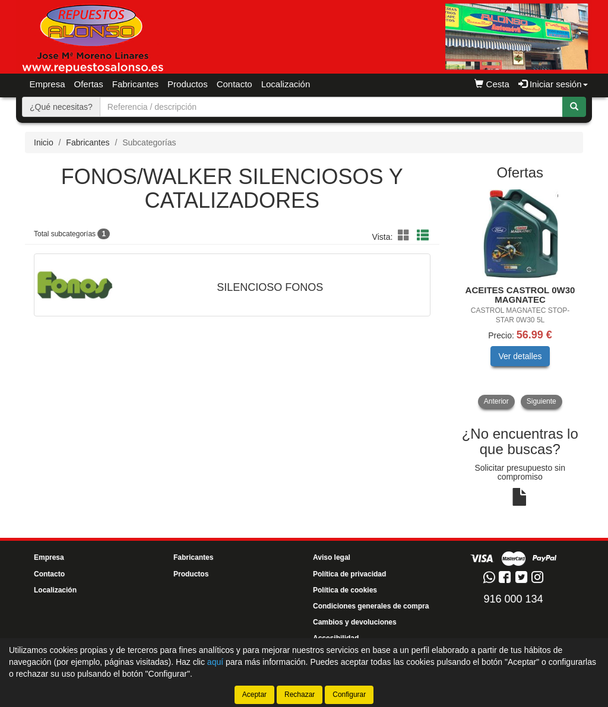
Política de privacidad (349, 574)
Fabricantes (135, 84)
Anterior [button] (496, 401)
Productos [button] (187, 84)
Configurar (349, 694)
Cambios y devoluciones (355, 622)
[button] (405, 235)
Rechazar (299, 694)
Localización (286, 84)
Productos (190, 574)
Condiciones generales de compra (371, 606)
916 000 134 (513, 599)
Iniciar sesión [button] (553, 84)
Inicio (43, 142)
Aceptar (254, 694)
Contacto (234, 84)
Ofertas (88, 84)
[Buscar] (574, 107)
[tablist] (520, 299)
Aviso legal (331, 557)
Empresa (47, 84)
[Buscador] (331, 107)
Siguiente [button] (541, 401)
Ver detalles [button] (520, 356)
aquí (215, 662)
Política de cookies (345, 590)
